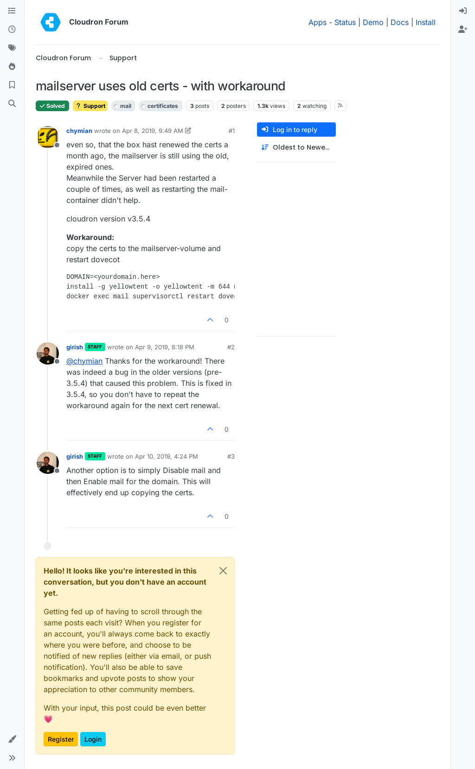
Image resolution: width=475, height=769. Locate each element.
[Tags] (12, 48)
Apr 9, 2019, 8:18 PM (164, 347)
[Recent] (12, 29)
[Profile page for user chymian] (48, 137)
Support (90, 105)
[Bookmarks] (12, 85)
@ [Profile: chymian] (84, 361)
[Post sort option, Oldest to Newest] (296, 147)
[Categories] (12, 11)
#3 (231, 456)
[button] (12, 739)
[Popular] (12, 66)
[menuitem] (463, 11)
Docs (400, 22)
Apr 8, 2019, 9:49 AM (152, 130)
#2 (231, 347)
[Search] (12, 103)
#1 (232, 130)
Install (426, 22)
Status (345, 22)
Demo (373, 22)
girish (74, 347)
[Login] (463, 11)
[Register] (463, 29)
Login (93, 739)
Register (61, 739)
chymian (79, 130)
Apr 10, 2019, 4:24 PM (166, 456)
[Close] (223, 571)
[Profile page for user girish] (48, 353)
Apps (317, 22)
